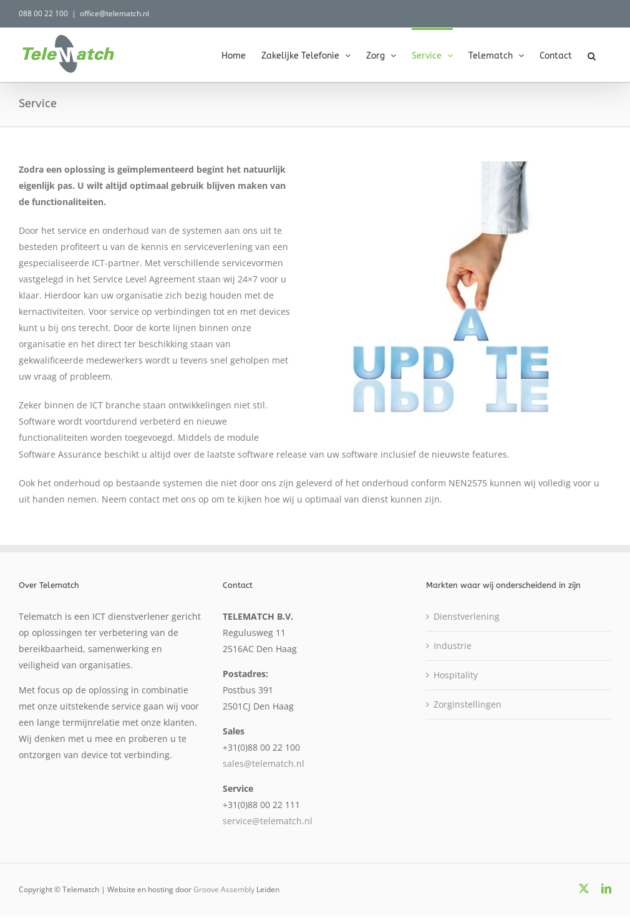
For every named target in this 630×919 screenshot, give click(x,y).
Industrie (453, 646)
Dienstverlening (467, 616)
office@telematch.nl (114, 13)
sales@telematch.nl (263, 763)
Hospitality (456, 675)
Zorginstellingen (468, 704)
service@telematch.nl (268, 821)
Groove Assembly (223, 889)
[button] (592, 55)
